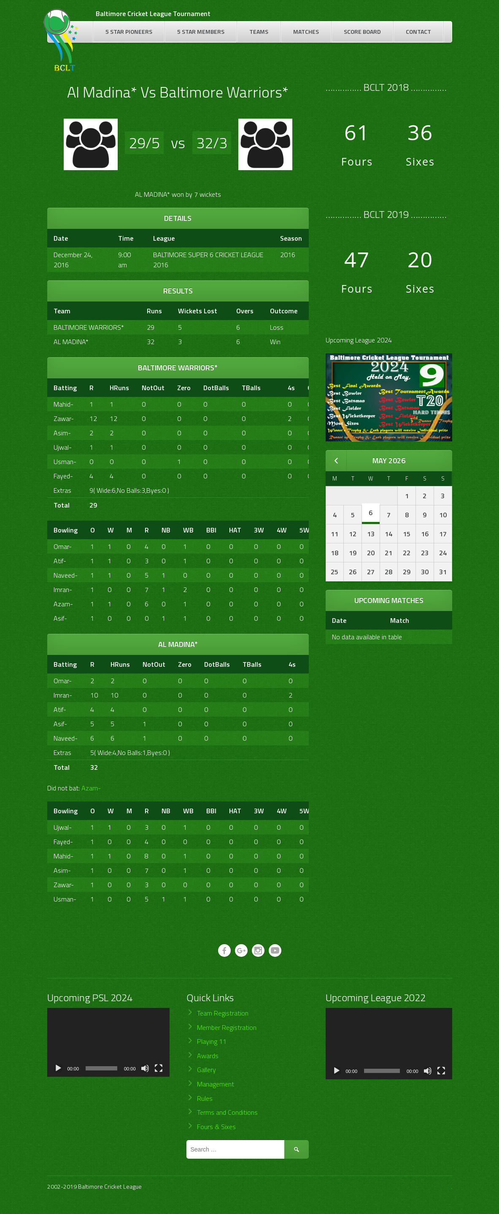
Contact (418, 31)
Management (215, 1084)
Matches (306, 31)
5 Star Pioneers (128, 31)
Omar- (63, 546)
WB (188, 530)
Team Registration (222, 1013)
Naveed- (66, 575)
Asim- (62, 433)
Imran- (63, 589)
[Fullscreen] (158, 1068)
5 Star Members (200, 31)
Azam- (63, 604)
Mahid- (63, 404)
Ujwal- (63, 447)
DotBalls (216, 388)
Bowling (66, 530)
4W (282, 530)
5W (304, 530)
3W (259, 530)
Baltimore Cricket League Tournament (153, 13)
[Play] (58, 1068)
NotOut (153, 388)
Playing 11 (212, 1041)
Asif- (60, 618)
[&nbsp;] (274, 387)
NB (166, 530)
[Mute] (145, 1068)
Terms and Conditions (227, 1112)
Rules (205, 1098)
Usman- (65, 461)
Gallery (206, 1070)
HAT (235, 530)
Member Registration (226, 1027)
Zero (184, 388)
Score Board (362, 31)
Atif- (60, 561)
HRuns (119, 388)
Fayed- (63, 476)
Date (339, 620)
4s (291, 388)
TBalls (251, 388)
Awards (207, 1056)
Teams (258, 31)
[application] (108, 1042)
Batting (65, 388)
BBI (211, 530)
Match (399, 620)
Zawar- (64, 418)
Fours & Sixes (216, 1127)
